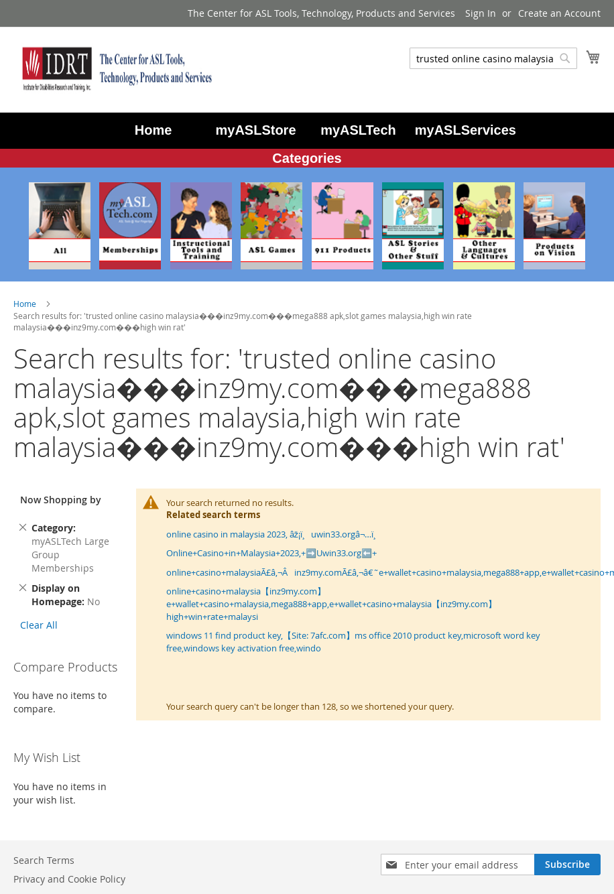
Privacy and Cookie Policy (69, 879)
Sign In (480, 13)
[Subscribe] (567, 864)
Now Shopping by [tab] (60, 499)
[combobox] (493, 58)
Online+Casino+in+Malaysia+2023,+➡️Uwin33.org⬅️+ (271, 553)
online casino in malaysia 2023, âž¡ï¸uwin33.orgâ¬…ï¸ (274, 534)
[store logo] (113, 69)
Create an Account (559, 13)
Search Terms (43, 860)
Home (25, 303)
